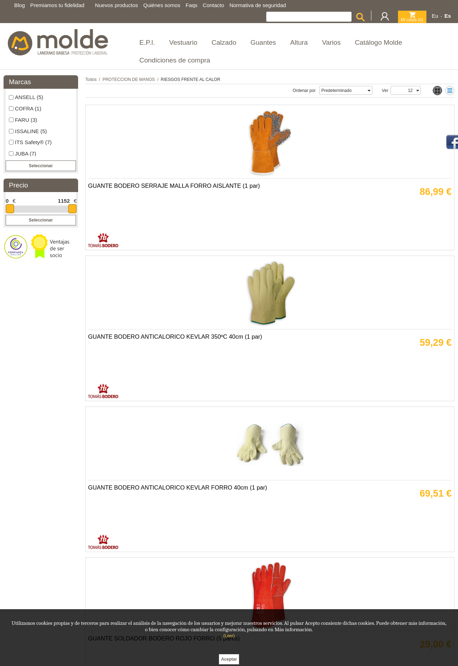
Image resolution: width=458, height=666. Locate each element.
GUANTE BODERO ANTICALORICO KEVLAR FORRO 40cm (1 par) (305, 216)
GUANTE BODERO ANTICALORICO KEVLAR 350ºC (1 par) (395, 365)
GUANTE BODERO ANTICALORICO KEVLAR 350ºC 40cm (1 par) (215, 216)
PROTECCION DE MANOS (129, 79)
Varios (331, 42)
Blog (19, 5)
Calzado (224, 42)
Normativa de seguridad (257, 5)
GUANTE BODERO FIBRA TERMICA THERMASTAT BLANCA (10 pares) (396, 514)
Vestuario (183, 42)
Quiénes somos (161, 5)
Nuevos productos (116, 5)
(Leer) (229, 635)
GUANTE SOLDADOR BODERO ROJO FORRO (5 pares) (397, 216)
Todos (91, 79)
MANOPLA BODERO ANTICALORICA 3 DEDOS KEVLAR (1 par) (216, 514)
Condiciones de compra (175, 60)
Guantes (263, 42)
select (369, 90)
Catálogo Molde (378, 42)
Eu (435, 16)
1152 (64, 201)
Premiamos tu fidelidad (57, 5)
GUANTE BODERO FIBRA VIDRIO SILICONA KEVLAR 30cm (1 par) (308, 514)
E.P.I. (147, 42)
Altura (299, 42)
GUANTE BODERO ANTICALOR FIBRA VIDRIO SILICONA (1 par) (128, 365)
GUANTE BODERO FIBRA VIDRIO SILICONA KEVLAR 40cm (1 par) (218, 365)
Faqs (191, 5)
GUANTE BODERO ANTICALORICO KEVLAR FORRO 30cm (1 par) (125, 514)
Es (448, 16)
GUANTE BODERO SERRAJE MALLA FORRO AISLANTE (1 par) (126, 216)
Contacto (213, 5)
